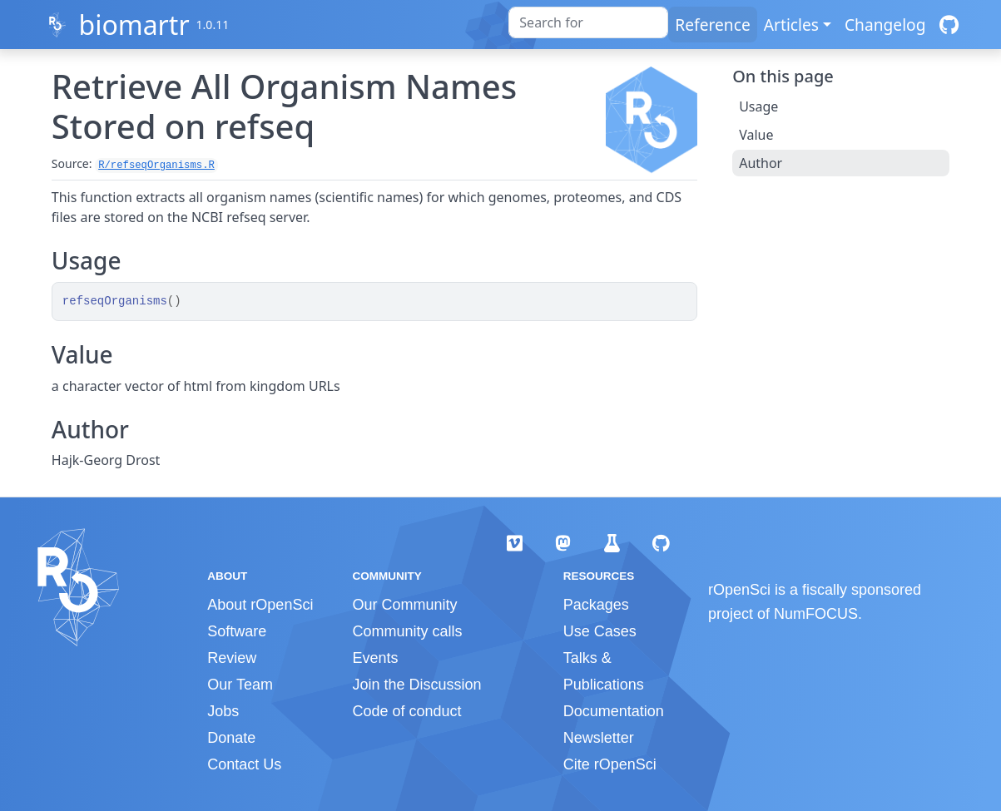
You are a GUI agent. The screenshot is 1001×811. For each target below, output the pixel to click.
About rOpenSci (260, 604)
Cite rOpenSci (610, 764)
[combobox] (588, 22)
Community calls (407, 631)
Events (375, 658)
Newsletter (598, 737)
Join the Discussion (416, 684)
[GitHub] (949, 24)
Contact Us (244, 764)
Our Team (240, 684)
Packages (596, 604)
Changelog (885, 24)
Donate (231, 737)
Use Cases (600, 631)
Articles (791, 24)
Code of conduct (406, 711)
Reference (712, 24)
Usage (758, 106)
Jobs (223, 711)
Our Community (404, 604)
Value (756, 135)
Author (760, 163)
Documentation (613, 711)
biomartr (133, 24)
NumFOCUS (816, 614)
